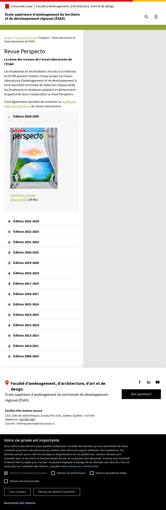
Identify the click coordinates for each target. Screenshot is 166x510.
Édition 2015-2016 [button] (26, 304)
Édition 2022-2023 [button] (26, 231)
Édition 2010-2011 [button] (26, 346)
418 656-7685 (30, 420)
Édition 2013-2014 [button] (26, 325)
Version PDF (18, 199)
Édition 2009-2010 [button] (26, 356)
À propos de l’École (25, 37)
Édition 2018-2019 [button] (26, 273)
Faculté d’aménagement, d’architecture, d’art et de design (77, 6)
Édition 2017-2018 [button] (26, 283)
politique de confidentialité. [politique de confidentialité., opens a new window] (83, 466)
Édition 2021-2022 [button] (26, 242)
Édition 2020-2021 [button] (26, 252)
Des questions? (139, 394)
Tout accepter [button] (17, 492)
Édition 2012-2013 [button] (26, 335)
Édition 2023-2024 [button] (26, 221)
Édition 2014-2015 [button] (26, 315)
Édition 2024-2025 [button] (26, 116)
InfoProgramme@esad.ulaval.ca (38, 424)
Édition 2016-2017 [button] (26, 294)
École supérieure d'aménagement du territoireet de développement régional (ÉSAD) (44, 16)
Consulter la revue (23, 195)
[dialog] (83, 472)
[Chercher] (144, 17)
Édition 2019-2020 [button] (26, 263)
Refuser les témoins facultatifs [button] (56, 492)
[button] (20, 503)
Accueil (8, 37)
